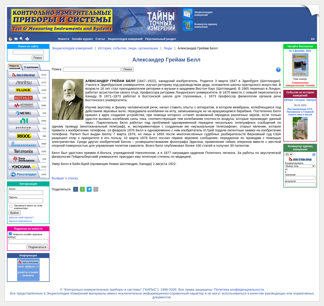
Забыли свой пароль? (21, 217)
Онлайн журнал (82, 39)
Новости (63, 39)
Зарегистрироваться (20, 221)
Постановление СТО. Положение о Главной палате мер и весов (300, 112)
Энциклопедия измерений (125, 39)
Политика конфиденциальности (239, 289)
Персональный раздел (160, 39)
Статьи (100, 39)
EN (313, 39)
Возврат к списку (65, 178)
